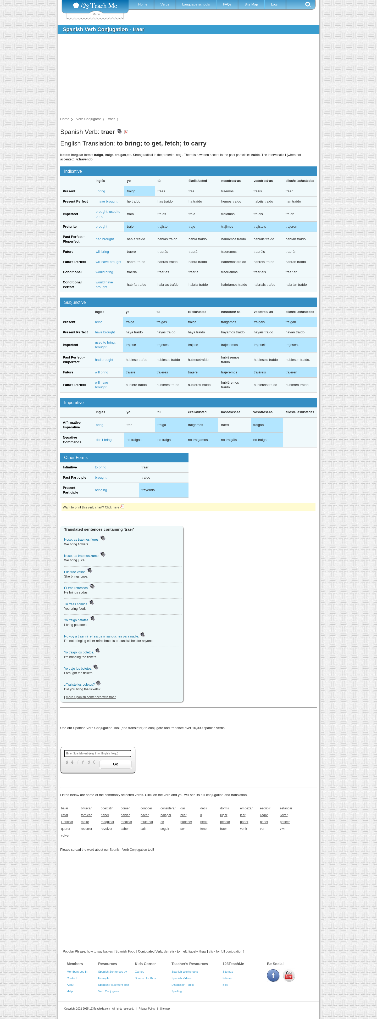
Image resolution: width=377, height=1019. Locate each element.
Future (68, 252)
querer (65, 829)
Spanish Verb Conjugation (128, 850)
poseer (285, 822)
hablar (125, 815)
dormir (224, 808)
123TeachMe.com (99, 1008)
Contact (72, 978)
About (70, 984)
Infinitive (70, 467)
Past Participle (74, 477)
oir (162, 822)
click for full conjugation (225, 951)
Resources (107, 964)
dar (182, 808)
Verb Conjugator (108, 991)
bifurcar (86, 808)
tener (204, 829)
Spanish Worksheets (184, 971)
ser (182, 829)
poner (264, 822)
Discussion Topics (182, 984)
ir (201, 815)
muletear (147, 822)
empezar (246, 808)
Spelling (176, 991)
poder (244, 822)
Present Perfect (75, 201)
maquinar (107, 822)
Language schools (196, 4)
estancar (286, 808)
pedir (203, 822)
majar (85, 822)
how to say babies (100, 951)
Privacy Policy (147, 1008)
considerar (168, 808)
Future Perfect (74, 262)
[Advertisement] (185, 77)
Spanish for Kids (145, 978)
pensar (225, 822)
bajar (64, 808)
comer (125, 808)
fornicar (86, 815)
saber (125, 829)
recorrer (86, 829)
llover (284, 815)
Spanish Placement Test (113, 984)
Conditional (72, 272)
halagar (165, 815)
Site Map (251, 4)
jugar (223, 815)
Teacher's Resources (189, 964)
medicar (126, 822)
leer (243, 815)
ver (262, 829)
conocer (146, 808)
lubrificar (67, 822)
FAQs (227, 4)
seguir (164, 829)
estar (64, 815)
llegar (264, 815)
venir (243, 829)
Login (275, 4)
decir (203, 808)
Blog (225, 984)
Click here (114, 507)
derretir (169, 951)
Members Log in (77, 971)
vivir (283, 829)
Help (70, 991)
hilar (183, 815)
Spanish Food (125, 951)
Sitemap (228, 971)
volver (65, 835)
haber (105, 815)
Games (139, 971)
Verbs (164, 4)
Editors (227, 978)
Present (69, 191)
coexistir (107, 808)
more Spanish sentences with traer (91, 697)
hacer (145, 815)
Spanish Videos (181, 978)
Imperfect (70, 214)
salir (144, 829)
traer (223, 829)
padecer (186, 822)
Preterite (70, 226)
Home (142, 4)
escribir (265, 808)
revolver (106, 829)
